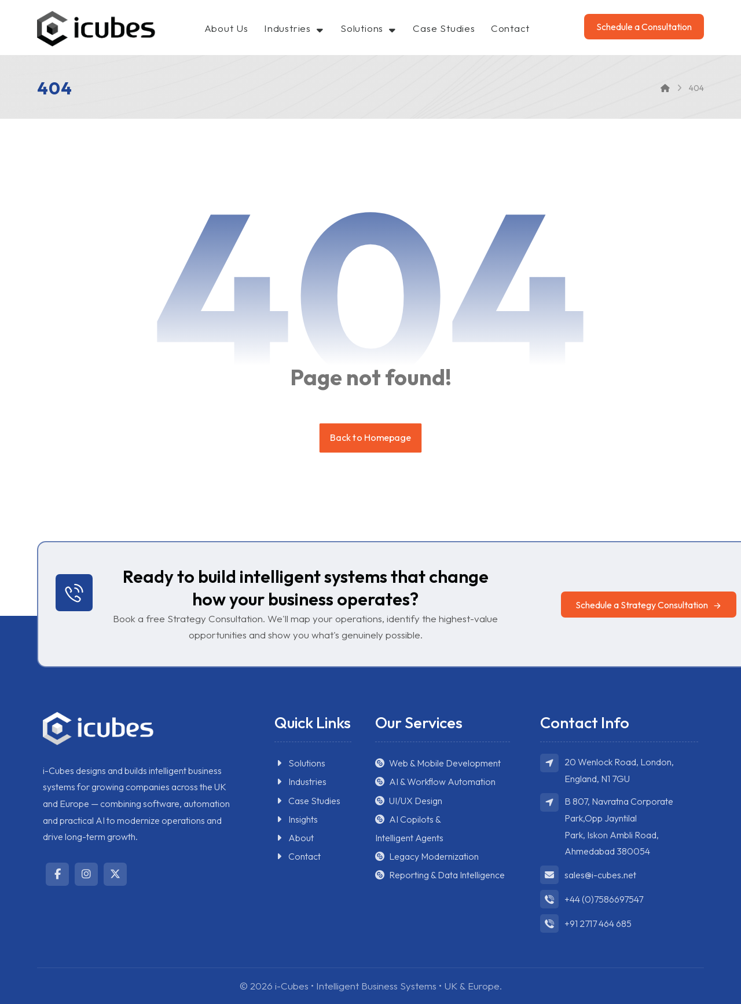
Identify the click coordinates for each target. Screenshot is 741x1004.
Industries (300, 782)
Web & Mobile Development (438, 763)
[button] (648, 605)
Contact (297, 857)
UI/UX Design (408, 801)
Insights (296, 820)
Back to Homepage (370, 438)
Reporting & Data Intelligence (440, 876)
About (294, 839)
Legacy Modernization (427, 857)
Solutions (299, 763)
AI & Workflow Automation (435, 782)
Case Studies (307, 801)
